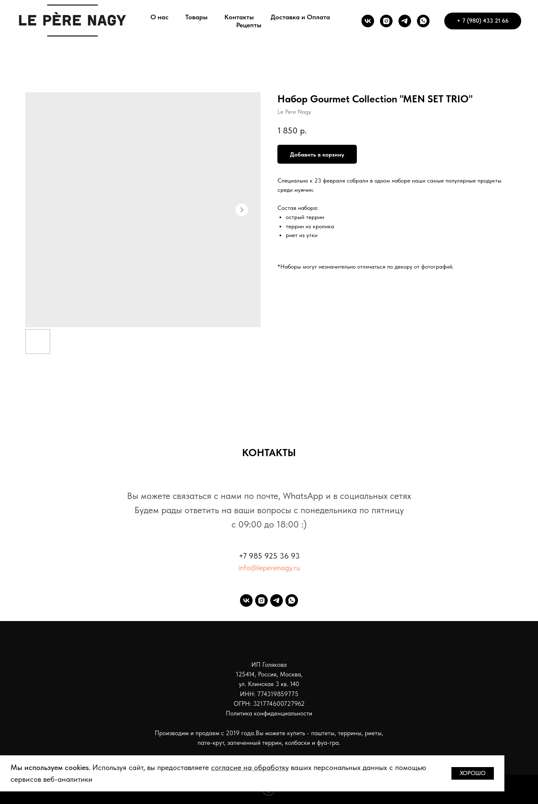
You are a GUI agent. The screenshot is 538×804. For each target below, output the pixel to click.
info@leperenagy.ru (269, 567)
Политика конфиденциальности (269, 713)
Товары (196, 17)
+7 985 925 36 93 (269, 555)
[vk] (367, 21)
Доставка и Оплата (300, 17)
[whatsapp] (423, 21)
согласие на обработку (250, 767)
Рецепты (248, 25)
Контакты (239, 17)
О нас (159, 17)
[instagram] (386, 21)
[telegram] (404, 21)
